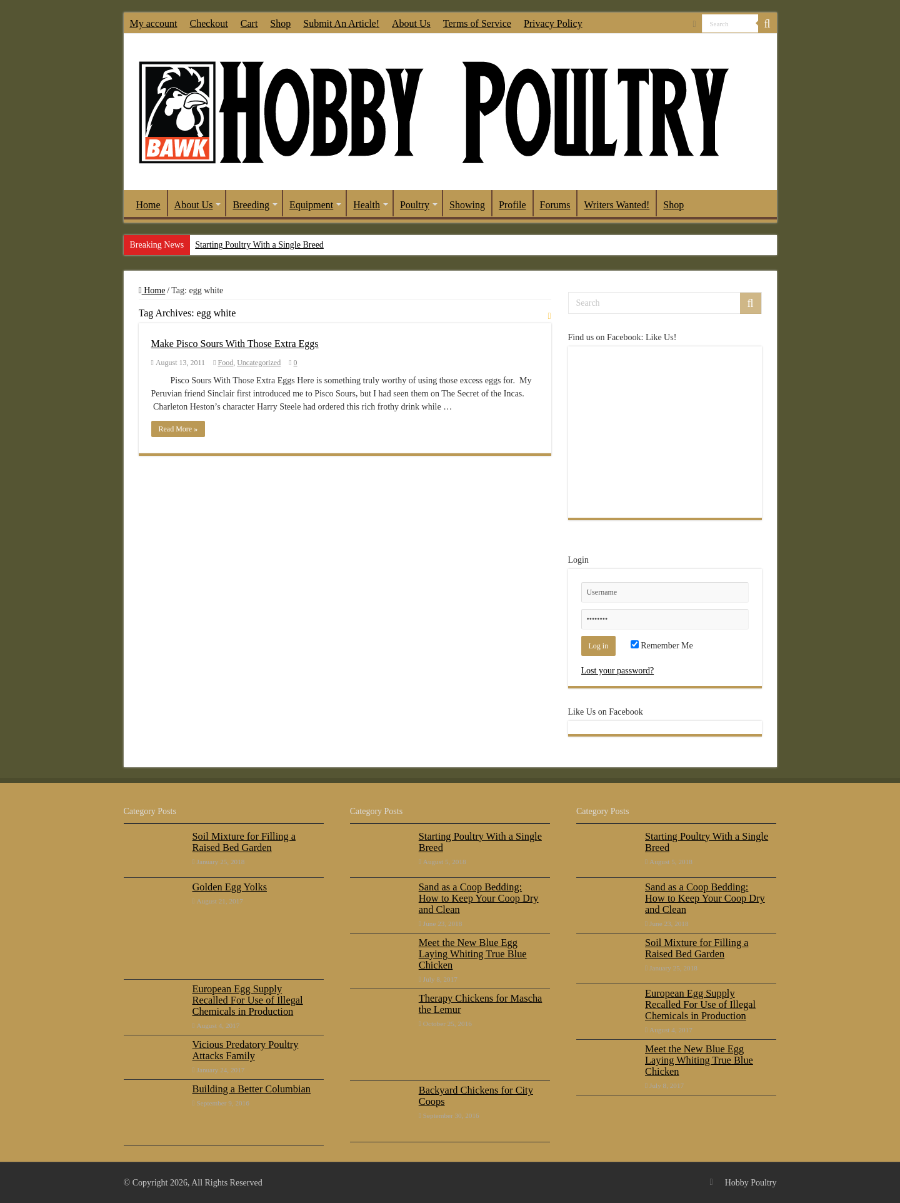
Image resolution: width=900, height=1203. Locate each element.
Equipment (311, 204)
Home (148, 204)
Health (366, 204)
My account (154, 23)
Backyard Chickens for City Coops (476, 1095)
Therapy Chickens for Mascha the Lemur (480, 1003)
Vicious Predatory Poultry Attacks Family (245, 1050)
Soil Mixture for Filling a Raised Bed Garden (244, 841)
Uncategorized (259, 362)
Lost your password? (617, 670)
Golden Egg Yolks (230, 887)
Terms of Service (477, 23)
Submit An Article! (341, 23)
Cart (249, 23)
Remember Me (662, 645)
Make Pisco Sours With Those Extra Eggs (235, 343)
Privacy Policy (553, 23)
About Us (411, 23)
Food (226, 362)
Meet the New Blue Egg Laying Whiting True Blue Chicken (473, 954)
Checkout (208, 23)
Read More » (178, 429)
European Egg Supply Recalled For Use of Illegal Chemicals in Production (247, 1000)
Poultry (414, 204)
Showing (467, 204)
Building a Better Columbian (251, 1089)
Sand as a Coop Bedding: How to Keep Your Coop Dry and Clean (479, 898)
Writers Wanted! (616, 204)
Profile (512, 204)
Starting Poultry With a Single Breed (259, 244)
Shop (280, 23)
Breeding (250, 204)
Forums (555, 204)
